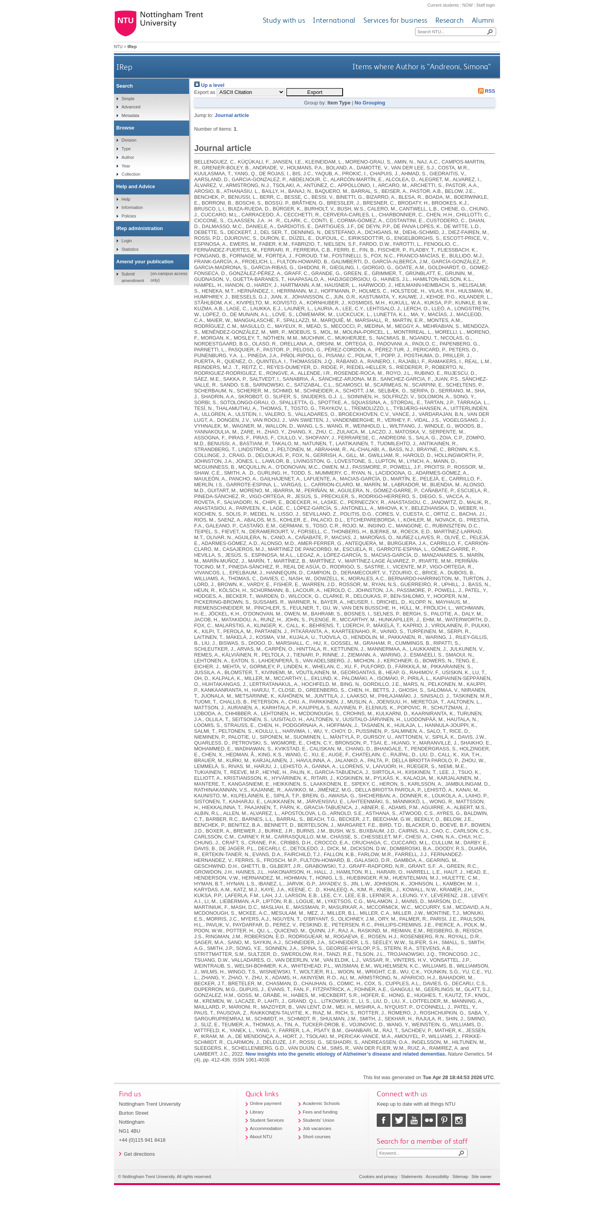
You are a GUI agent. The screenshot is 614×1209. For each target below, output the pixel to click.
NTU (118, 46)
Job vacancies (317, 1128)
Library (257, 1112)
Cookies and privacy (378, 1176)
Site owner (481, 1176)
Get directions (139, 1154)
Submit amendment (132, 277)
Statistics (130, 249)
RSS (485, 91)
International (334, 20)
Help (125, 199)
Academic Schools (321, 1103)
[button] (314, 92)
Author (127, 157)
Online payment (266, 1103)
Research (449, 20)
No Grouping (369, 103)
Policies (128, 216)
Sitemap (460, 1176)
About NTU (261, 1136)
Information (132, 207)
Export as (204, 92)
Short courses (316, 1136)
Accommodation (266, 1128)
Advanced (130, 106)
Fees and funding (320, 1112)
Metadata (130, 115)
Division (128, 140)
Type (126, 148)
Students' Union (318, 1120)
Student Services (267, 1120)
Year (125, 166)
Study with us (284, 20)
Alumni (483, 20)
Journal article (232, 115)
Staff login (485, 5)
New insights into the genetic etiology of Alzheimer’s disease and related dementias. (346, 1054)
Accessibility (437, 1176)
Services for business (395, 20)
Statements (412, 1176)
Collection (130, 174)
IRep (124, 67)
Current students (443, 5)
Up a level (209, 85)
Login (126, 240)
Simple (127, 98)
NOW (467, 5)
